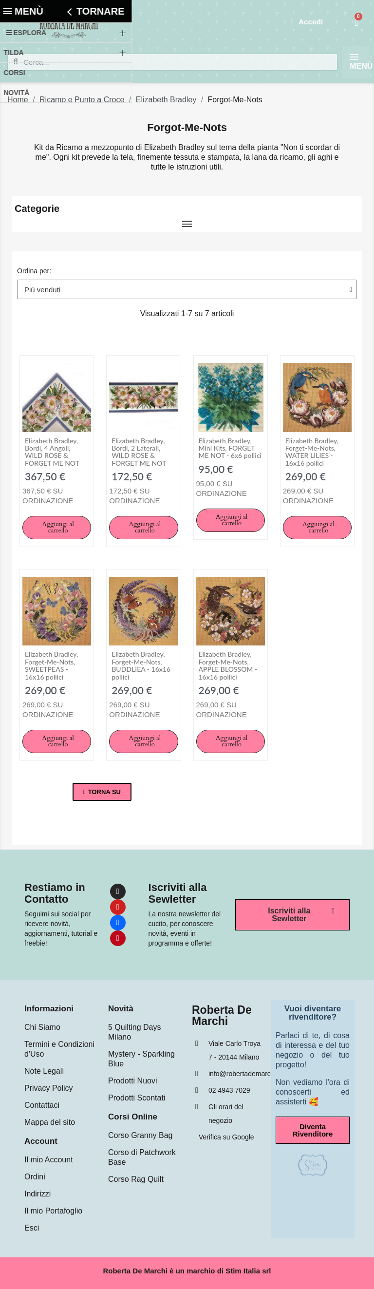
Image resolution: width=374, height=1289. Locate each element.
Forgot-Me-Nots (187, 127)
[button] (56, 527)
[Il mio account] (306, 22)
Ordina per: (34, 271)
